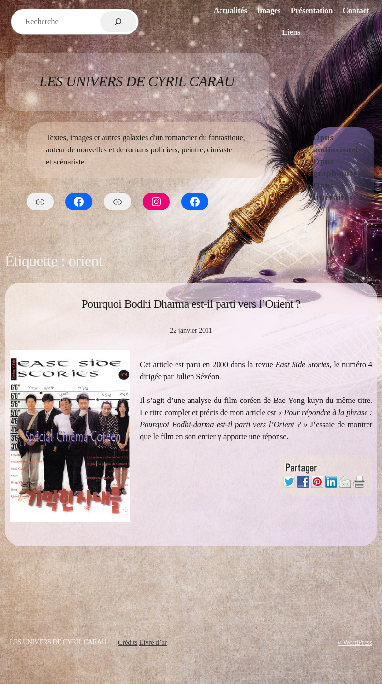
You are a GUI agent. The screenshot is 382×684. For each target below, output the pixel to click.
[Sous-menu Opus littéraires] (371, 192)
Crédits (127, 642)
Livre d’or (153, 642)
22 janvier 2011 (191, 330)
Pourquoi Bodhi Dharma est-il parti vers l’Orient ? (190, 303)
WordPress (357, 642)
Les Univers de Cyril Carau (137, 81)
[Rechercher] (118, 21)
